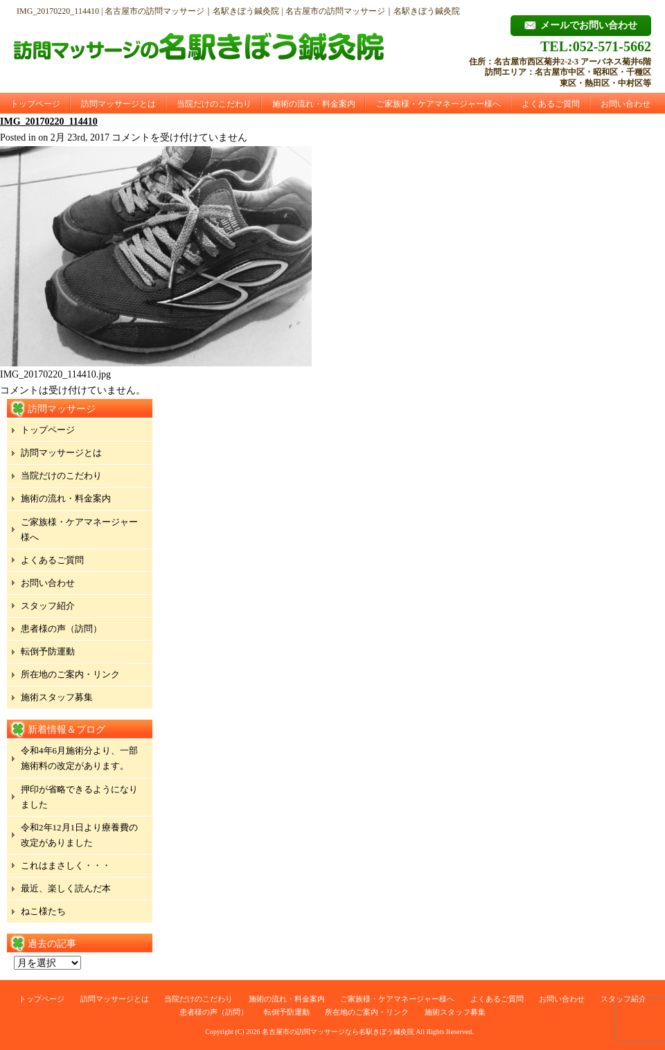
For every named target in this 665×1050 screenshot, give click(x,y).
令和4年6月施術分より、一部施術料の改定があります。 (79, 758)
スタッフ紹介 (48, 605)
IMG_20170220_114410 (49, 121)
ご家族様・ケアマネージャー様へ (438, 104)
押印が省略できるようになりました (79, 797)
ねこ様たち (43, 911)
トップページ (35, 104)
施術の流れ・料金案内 (313, 104)
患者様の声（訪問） (61, 628)
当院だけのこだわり (214, 104)
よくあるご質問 (551, 104)
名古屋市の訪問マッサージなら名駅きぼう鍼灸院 (338, 1031)
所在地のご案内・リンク (70, 674)
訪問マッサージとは (118, 104)
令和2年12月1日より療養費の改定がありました (79, 835)
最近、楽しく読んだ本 (66, 888)
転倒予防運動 (48, 651)
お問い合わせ (625, 104)
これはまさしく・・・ (66, 865)
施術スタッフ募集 (57, 697)
